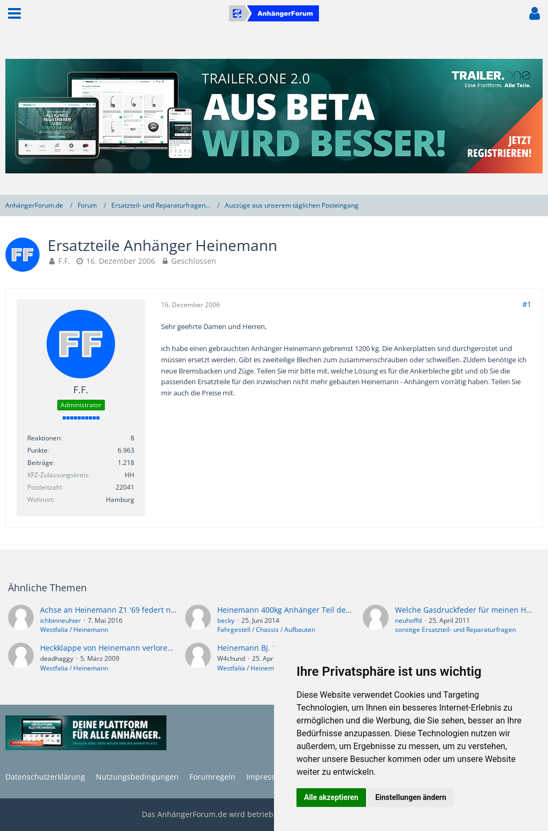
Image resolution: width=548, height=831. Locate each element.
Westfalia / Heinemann (74, 629)
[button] (14, 13)
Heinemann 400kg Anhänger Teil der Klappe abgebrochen (321, 610)
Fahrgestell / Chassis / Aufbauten (266, 629)
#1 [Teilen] (526, 304)
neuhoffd (408, 620)
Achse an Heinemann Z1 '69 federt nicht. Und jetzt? (132, 610)
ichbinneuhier (60, 620)
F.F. (64, 261)
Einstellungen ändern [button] (410, 797)
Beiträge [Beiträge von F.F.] (40, 462)
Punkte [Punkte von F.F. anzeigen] (37, 450)
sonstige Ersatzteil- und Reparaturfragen (455, 629)
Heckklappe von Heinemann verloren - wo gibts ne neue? (142, 648)
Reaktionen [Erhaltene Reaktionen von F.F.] (43, 438)
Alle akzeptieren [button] (331, 797)
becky (225, 620)
